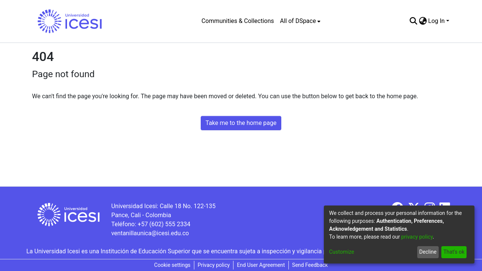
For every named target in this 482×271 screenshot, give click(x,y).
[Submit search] (413, 21)
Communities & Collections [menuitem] (237, 20)
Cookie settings (172, 265)
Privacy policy (214, 265)
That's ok (453, 252)
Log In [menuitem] (436, 20)
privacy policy (417, 237)
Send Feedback (310, 265)
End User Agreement (261, 265)
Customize (341, 252)
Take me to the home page (241, 122)
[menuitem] (300, 21)
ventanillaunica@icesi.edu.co (150, 233)
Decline (427, 252)
